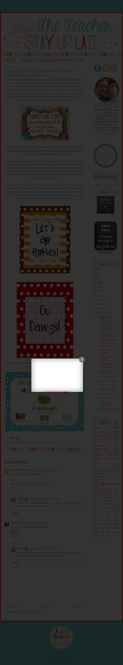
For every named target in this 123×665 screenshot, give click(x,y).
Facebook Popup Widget (57, 391)
